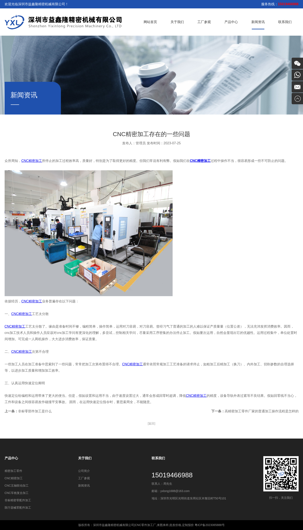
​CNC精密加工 (14, 478)
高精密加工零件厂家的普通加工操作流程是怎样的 (262, 411)
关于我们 (177, 22)
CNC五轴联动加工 (17, 485)
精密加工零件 (13, 471)
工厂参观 (204, 22)
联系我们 (285, 22)
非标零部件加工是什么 (35, 411)
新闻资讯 (258, 22)
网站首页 (150, 22)
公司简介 (84, 471)
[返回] (151, 423)
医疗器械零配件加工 (18, 507)
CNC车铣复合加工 (17, 493)
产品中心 (231, 22)
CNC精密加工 (31, 161)
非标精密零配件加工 (18, 500)
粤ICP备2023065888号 (210, 525)
